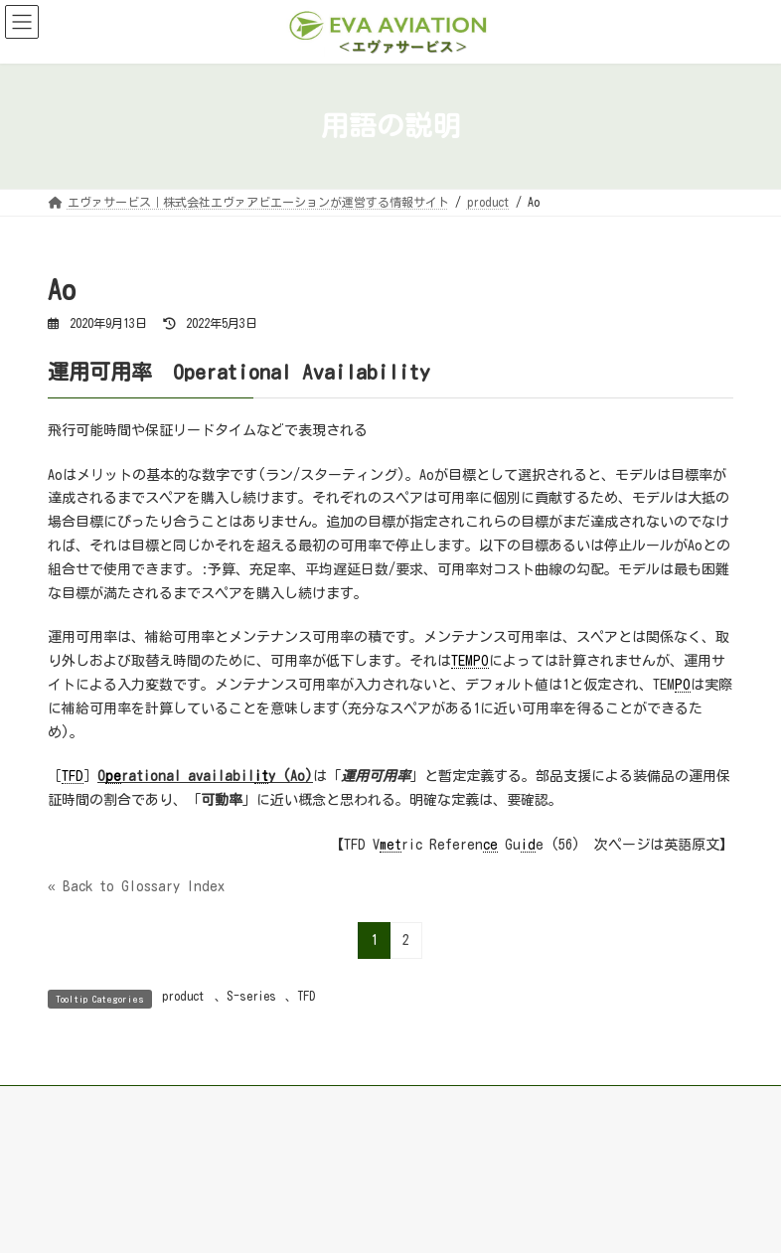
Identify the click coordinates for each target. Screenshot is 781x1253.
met (390, 845)
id (528, 845)
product (183, 996)
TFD (72, 776)
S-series (251, 996)
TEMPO (470, 661)
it (261, 776)
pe (113, 776)
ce (490, 845)
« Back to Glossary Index (136, 886)
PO (683, 685)
